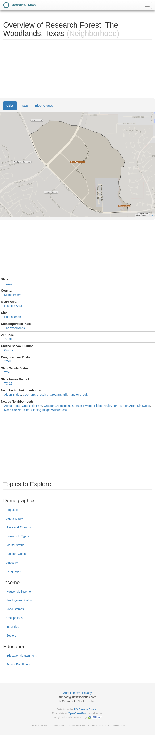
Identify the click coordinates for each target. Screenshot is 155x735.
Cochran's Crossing (35, 394)
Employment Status (19, 600)
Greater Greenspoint (57, 405)
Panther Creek (78, 394)
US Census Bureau (85, 709)
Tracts (24, 105)
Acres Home (12, 405)
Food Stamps (15, 609)
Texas (8, 283)
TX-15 (8, 383)
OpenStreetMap (77, 713)
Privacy (87, 693)
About (67, 693)
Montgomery (12, 294)
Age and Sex (14, 518)
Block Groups (44, 105)
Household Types (17, 536)
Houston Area (13, 305)
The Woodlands (14, 328)
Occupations (14, 618)
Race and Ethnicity (18, 527)
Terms (76, 693)
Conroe (9, 350)
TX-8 (7, 361)
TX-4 (7, 372)
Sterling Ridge (40, 410)
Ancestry (12, 562)
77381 (8, 339)
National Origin (16, 553)
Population (13, 510)
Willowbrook (59, 410)
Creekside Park (32, 405)
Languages (13, 571)
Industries (12, 626)
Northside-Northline (17, 410)
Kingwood (143, 405)
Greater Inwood (82, 405)
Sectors (11, 635)
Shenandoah (12, 317)
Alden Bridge (12, 394)
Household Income (18, 591)
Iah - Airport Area (124, 405)
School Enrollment (18, 664)
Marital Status (15, 545)
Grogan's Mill (58, 394)
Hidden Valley (103, 405)
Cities (10, 105)
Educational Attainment (21, 655)
